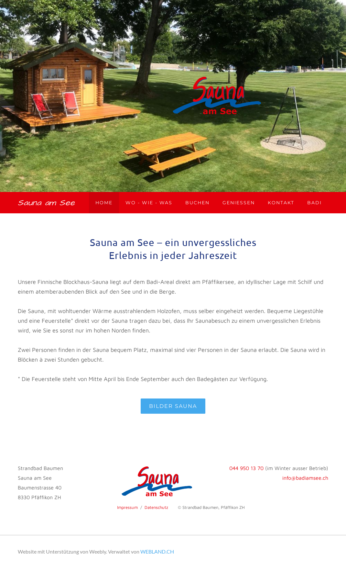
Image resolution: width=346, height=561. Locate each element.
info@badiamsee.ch (305, 478)
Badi (314, 203)
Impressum (127, 507)
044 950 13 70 (246, 468)
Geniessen (238, 203)
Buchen (197, 203)
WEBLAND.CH (157, 551)
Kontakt (281, 203)
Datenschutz (156, 507)
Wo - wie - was (148, 203)
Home (104, 203)
